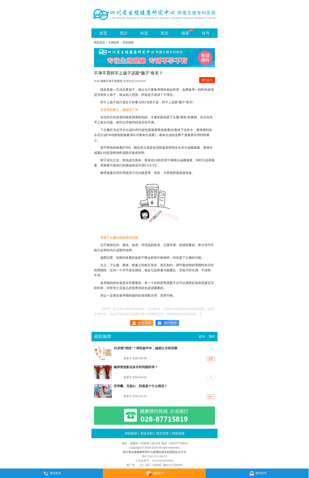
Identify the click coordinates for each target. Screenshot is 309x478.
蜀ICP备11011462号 (154, 456)
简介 (124, 33)
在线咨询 (154, 473)
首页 (103, 33)
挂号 (206, 33)
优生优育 (162, 433)
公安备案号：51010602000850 (154, 460)
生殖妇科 (113, 42)
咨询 (201, 336)
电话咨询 (51, 473)
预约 (212, 336)
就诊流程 (146, 433)
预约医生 (207, 80)
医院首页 (99, 42)
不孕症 (168, 94)
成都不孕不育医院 (111, 81)
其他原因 (128, 42)
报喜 (185, 33)
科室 (144, 33)
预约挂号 (257, 473)
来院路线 (131, 433)
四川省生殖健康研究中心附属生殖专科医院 (149, 452)
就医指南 (178, 433)
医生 (165, 33)
